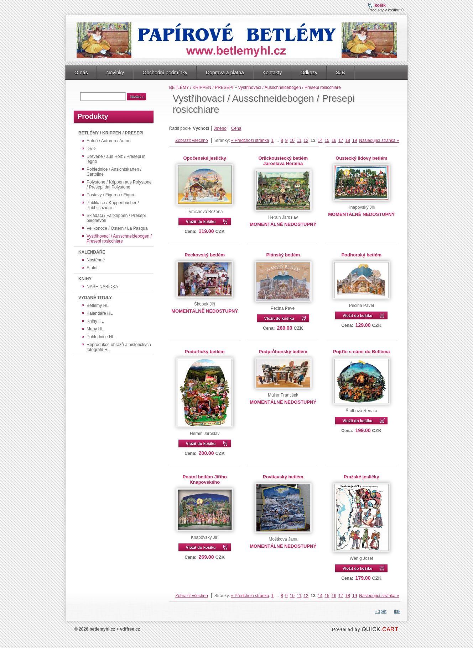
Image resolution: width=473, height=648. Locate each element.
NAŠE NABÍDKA (102, 286)
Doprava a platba (225, 72)
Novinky (115, 72)
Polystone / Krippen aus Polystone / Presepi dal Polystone (119, 185)
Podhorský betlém (361, 254)
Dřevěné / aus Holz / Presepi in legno (116, 159)
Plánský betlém (283, 254)
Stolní (92, 267)
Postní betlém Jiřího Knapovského (205, 479)
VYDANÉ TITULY (95, 297)
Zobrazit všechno (191, 140)
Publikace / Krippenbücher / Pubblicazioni (113, 205)
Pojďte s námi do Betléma (361, 351)
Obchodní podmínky (164, 72)
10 (292, 140)
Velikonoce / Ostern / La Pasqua (117, 228)
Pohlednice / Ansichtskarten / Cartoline (114, 172)
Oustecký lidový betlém (361, 158)
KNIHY (85, 278)
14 (320, 140)
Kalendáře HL (100, 313)
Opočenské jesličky (204, 158)
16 (334, 140)
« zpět (380, 611)
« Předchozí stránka (250, 140)
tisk (397, 611)
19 (354, 140)
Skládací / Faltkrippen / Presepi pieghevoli (116, 218)
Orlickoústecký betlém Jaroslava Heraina (283, 160)
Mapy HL (95, 328)
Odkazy (308, 72)
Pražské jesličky (361, 476)
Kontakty (272, 72)
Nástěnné (96, 259)
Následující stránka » (379, 140)
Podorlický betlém (205, 351)
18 (347, 140)
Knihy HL (95, 321)
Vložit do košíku (201, 221)
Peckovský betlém (204, 254)
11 (299, 140)
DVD (91, 148)
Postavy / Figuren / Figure (111, 194)
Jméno (220, 128)
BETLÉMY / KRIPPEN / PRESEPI (110, 133)
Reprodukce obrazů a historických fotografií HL (119, 347)
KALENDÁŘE (91, 252)
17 (340, 140)
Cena (236, 128)
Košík (380, 5)
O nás (81, 72)
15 (326, 140)
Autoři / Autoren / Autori (108, 140)
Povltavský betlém (283, 476)
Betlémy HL (98, 305)
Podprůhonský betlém (283, 351)
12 (305, 140)
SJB (340, 72)
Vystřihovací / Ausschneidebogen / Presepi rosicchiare (119, 239)
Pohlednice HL (100, 336)
